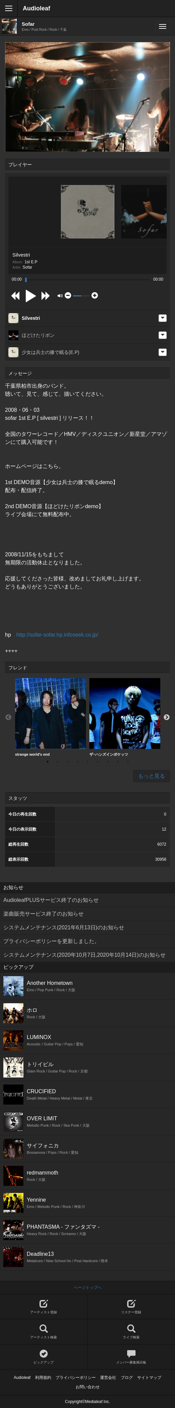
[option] (50, 717)
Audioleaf (36, 8)
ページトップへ (88, 1287)
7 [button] (107, 761)
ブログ (127, 1377)
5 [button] (87, 761)
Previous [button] (8, 717)
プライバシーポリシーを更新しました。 (51, 941)
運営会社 (108, 1377)
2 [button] (57, 761)
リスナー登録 (131, 1307)
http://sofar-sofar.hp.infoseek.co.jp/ (57, 635)
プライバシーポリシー (76, 1377)
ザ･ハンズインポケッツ (124, 717)
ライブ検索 (131, 1332)
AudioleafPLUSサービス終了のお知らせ (51, 900)
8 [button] (117, 761)
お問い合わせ (88, 1387)
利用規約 (43, 1377)
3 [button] (67, 761)
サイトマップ (149, 1377)
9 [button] (127, 761)
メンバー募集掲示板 (131, 1357)
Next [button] (166, 717)
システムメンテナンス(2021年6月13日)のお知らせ (63, 927)
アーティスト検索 (43, 1332)
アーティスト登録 (43, 1307)
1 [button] (47, 761)
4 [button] (77, 761)
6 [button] (97, 761)
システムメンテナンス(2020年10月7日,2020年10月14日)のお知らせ (84, 955)
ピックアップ (43, 1357)
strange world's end (50, 717)
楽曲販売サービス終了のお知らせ (43, 914)
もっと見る (151, 776)
